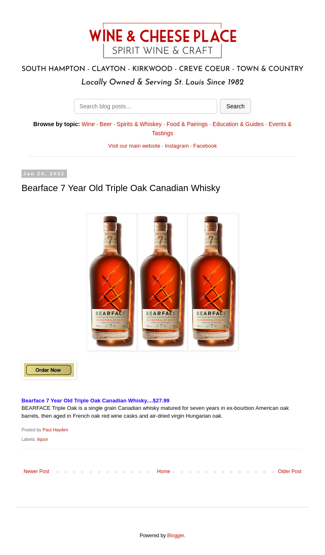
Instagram (177, 146)
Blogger (175, 535)
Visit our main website (134, 146)
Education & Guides (238, 124)
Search (235, 106)
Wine (88, 124)
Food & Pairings (187, 124)
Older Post (289, 471)
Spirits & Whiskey (139, 124)
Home (163, 471)
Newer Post (36, 471)
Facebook (205, 146)
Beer (106, 124)
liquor (42, 439)
